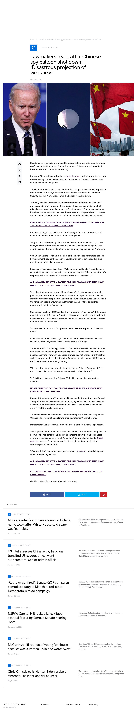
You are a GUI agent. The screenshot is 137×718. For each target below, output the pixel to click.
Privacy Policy (93, 705)
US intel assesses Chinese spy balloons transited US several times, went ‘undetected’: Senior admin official (35, 556)
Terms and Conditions (72, 705)
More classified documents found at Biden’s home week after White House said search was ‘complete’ (39, 525)
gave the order (73, 176)
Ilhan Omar (80, 451)
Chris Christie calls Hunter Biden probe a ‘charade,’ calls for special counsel (37, 674)
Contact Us (45, 705)
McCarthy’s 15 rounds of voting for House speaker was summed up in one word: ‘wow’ (39, 647)
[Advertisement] (68, 15)
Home (32, 40)
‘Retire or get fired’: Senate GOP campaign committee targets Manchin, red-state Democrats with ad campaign (38, 587)
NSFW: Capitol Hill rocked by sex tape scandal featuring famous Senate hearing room (37, 618)
